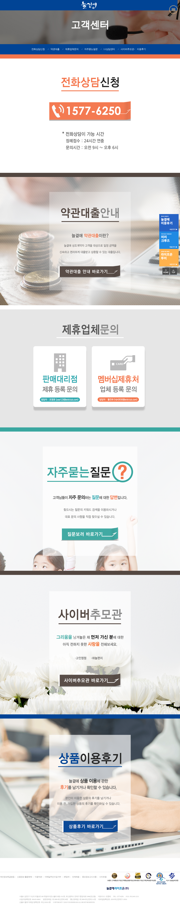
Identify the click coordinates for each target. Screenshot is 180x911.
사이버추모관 (127, 49)
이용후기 (141, 49)
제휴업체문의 (72, 49)
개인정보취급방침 (7, 877)
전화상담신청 (38, 49)
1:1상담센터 (109, 49)
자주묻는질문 (91, 49)
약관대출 (55, 49)
